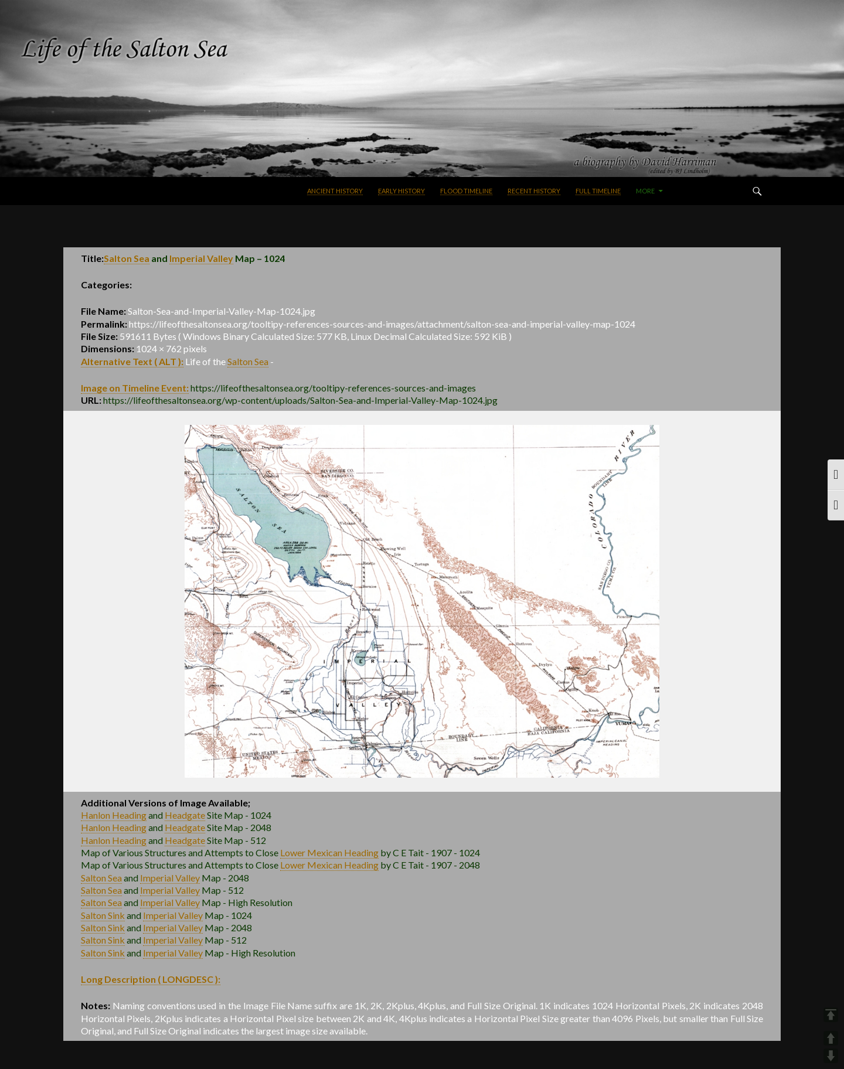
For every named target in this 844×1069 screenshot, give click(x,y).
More (645, 191)
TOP (830, 1014)
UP (830, 1038)
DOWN (830, 1055)
